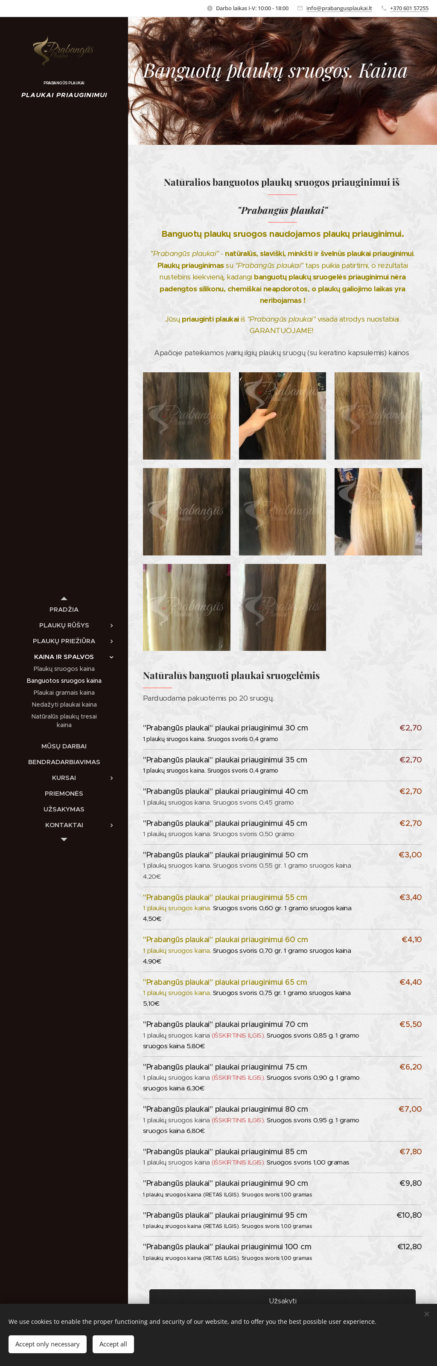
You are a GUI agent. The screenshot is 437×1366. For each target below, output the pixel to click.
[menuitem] (64, 609)
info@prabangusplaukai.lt (339, 8)
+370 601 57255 (409, 8)
